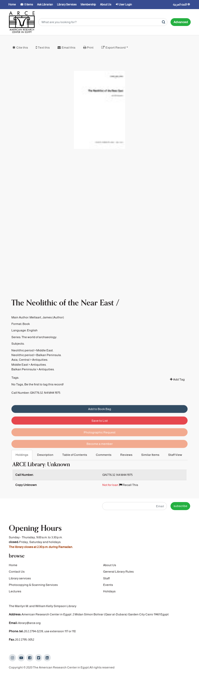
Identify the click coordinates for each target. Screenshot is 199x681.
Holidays (109, 593)
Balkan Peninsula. (48, 363)
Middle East (19, 372)
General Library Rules (118, 573)
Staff (106, 579)
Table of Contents (74, 455)
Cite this (22, 47)
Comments (103, 455)
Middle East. (44, 358)
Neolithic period (22, 358)
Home (13, 566)
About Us (109, 566)
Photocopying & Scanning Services (33, 586)
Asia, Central (20, 367)
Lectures (15, 593)
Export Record (115, 47)
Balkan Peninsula (23, 377)
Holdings (22, 455)
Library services (20, 579)
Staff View (175, 455)
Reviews (126, 455)
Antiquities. (40, 367)
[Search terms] (102, 22)
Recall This (128, 485)
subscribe (180, 506)
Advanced (181, 22)
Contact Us (17, 573)
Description (45, 455)
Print (90, 47)
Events (108, 586)
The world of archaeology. (39, 345)
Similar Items (150, 455)
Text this (44, 47)
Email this (68, 47)
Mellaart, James (41, 325)
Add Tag (177, 387)
